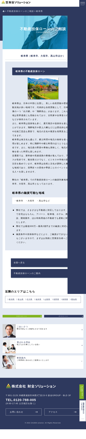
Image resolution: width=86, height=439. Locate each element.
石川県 (37, 302)
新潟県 (13, 302)
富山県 (25, 302)
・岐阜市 (18, 201)
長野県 (13, 305)
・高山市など (43, 201)
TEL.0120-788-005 (21, 409)
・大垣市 (29, 201)
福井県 (49, 302)
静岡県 (25, 305)
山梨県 (61, 302)
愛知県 (37, 305)
